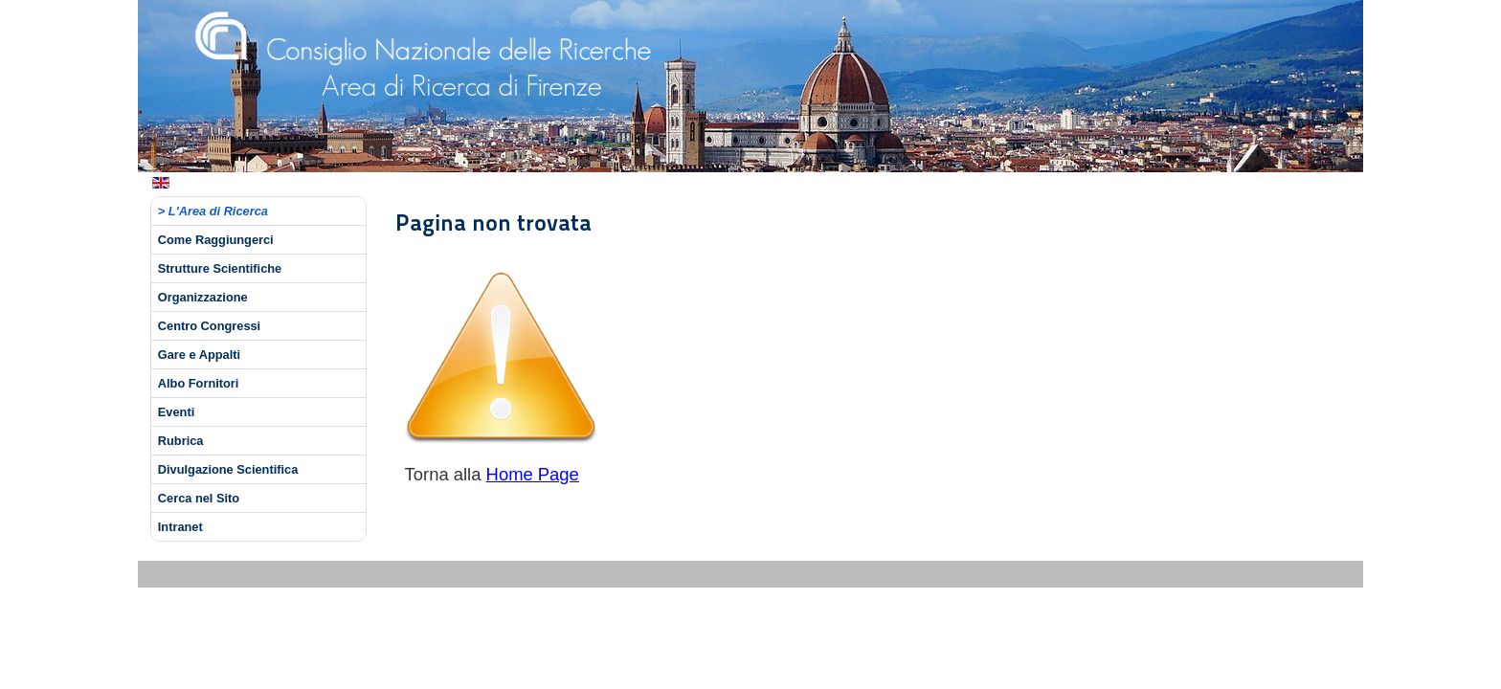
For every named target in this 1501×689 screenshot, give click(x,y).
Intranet (180, 527)
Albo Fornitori (198, 383)
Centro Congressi (209, 326)
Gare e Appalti (199, 354)
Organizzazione (203, 297)
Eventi (176, 412)
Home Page (532, 474)
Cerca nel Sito (198, 498)
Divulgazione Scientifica (228, 469)
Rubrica (181, 440)
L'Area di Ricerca (218, 211)
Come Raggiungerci (216, 240)
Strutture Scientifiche (219, 268)
